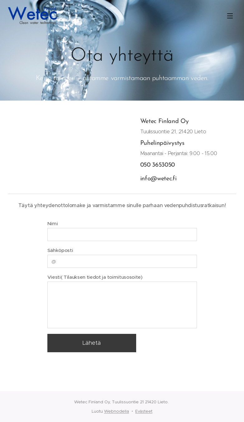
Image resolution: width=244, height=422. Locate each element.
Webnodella (116, 411)
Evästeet (143, 411)
